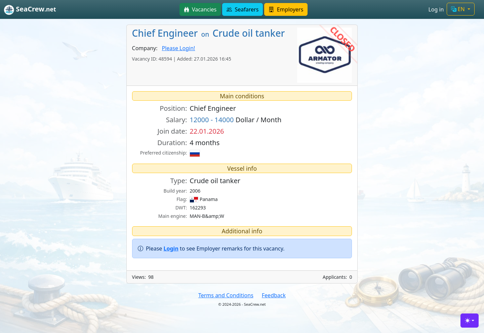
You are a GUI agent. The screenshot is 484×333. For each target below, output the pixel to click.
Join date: (172, 131)
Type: (178, 180)
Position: (173, 108)
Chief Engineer (213, 108)
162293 (198, 207)
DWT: (181, 207)
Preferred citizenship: (163, 152)
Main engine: (172, 216)
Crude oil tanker (215, 180)
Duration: (172, 142)
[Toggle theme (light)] (469, 320)
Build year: (175, 191)
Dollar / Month (235, 119)
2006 (195, 191)
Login (171, 248)
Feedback (274, 295)
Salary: (176, 119)
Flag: (181, 199)
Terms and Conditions (225, 295)
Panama (203, 199)
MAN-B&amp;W (207, 216)
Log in (436, 9)
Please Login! (178, 48)
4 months (204, 142)
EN (458, 9)
